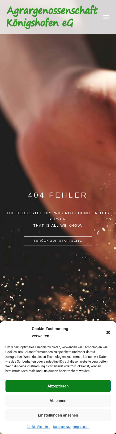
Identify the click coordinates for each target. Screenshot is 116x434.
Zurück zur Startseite (58, 240)
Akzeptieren (57, 386)
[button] (108, 332)
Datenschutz (62, 427)
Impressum (81, 427)
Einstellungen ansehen (58, 415)
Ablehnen (58, 400)
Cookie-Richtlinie (38, 427)
